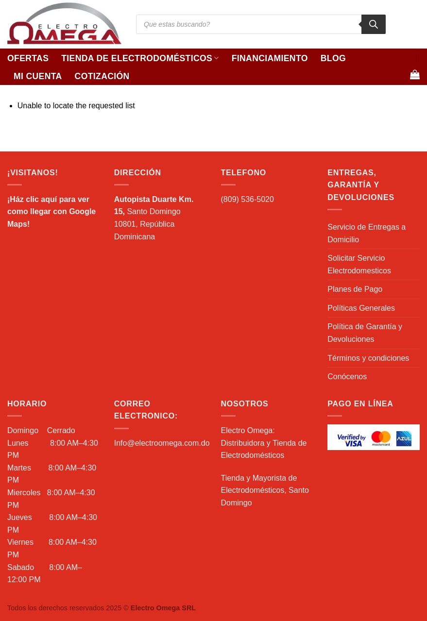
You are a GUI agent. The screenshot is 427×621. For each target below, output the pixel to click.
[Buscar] (373, 24)
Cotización (102, 76)
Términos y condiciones (368, 358)
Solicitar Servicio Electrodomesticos (359, 264)
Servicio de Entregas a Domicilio (366, 233)
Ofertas (28, 58)
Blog (333, 58)
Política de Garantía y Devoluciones (364, 332)
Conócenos (347, 376)
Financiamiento (270, 58)
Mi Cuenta (38, 76)
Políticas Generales (361, 308)
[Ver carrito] (415, 74)
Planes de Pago (354, 289)
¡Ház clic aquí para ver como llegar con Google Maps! (51, 211)
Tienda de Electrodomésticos (140, 58)
